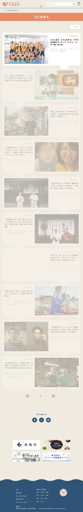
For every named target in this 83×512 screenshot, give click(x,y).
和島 (37, 498)
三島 (37, 495)
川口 (42, 501)
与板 (37, 501)
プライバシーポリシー (22, 502)
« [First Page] (24, 395)
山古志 (42, 495)
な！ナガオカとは (21, 496)
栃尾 (46, 498)
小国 (47, 495)
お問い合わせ (20, 499)
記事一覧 (18, 493)
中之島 (42, 492)
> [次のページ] (53, 396)
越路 (47, 492)
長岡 (37, 492)
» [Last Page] (56, 395)
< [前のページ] (27, 396)
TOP (17, 490)
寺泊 (42, 498)
